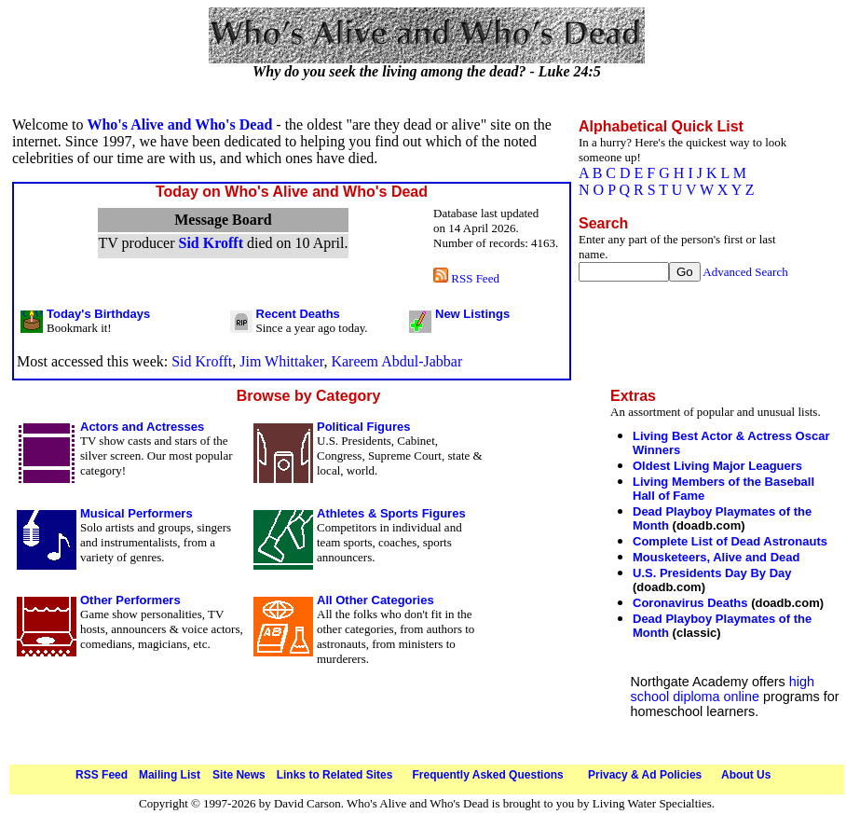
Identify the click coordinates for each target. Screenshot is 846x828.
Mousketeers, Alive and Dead (716, 557)
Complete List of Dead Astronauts (730, 541)
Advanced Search (745, 272)
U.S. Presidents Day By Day (712, 573)
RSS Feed (466, 278)
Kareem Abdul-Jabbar (396, 361)
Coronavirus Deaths (690, 603)
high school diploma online (722, 689)
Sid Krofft (210, 243)
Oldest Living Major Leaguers (717, 466)
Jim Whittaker (281, 361)
